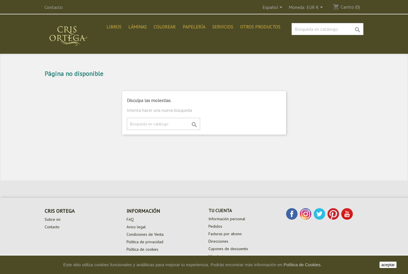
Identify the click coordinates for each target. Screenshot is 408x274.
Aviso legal (136, 226)
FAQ (130, 219)
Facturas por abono (225, 233)
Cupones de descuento (228, 248)
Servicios (222, 27)
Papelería (194, 27)
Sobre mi (52, 219)
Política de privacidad (145, 241)
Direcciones (218, 241)
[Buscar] (327, 29)
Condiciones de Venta (145, 234)
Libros (113, 27)
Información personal (226, 218)
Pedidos (215, 226)
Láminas (137, 27)
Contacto (54, 7)
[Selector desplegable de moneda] (316, 7)
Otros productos (260, 27)
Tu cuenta (220, 210)
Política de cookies (142, 249)
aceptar (388, 264)
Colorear (165, 27)
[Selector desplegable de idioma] (273, 7)
